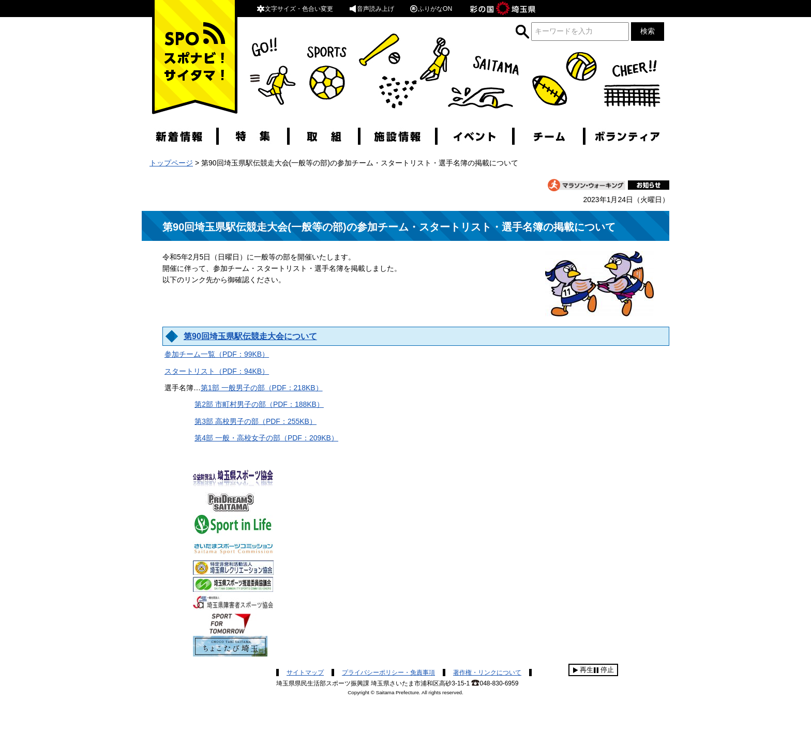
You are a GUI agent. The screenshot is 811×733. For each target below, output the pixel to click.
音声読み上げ (371, 9)
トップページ (171, 163)
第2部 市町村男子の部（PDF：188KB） (259, 404)
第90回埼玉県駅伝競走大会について (250, 336)
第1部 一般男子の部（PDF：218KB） (262, 388)
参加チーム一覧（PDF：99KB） (216, 354)
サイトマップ (305, 672)
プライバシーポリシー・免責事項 (388, 672)
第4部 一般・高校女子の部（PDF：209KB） (266, 438)
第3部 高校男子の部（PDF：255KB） (255, 421)
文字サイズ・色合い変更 (295, 9)
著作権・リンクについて (487, 672)
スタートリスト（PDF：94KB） (216, 371)
